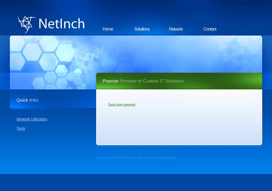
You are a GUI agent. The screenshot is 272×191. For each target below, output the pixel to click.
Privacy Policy (167, 157)
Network (176, 29)
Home (108, 29)
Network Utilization (31, 119)
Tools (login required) (121, 104)
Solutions (142, 29)
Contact (209, 29)
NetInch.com (49, 18)
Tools (20, 128)
